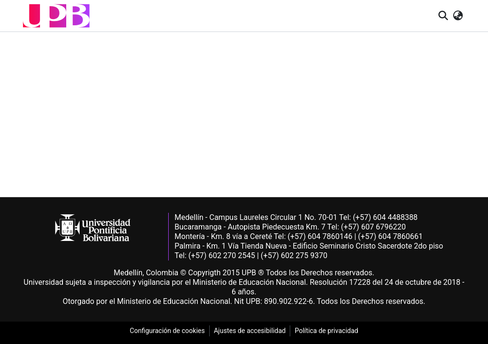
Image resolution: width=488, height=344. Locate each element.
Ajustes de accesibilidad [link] (250, 330)
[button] (56, 16)
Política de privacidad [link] (326, 330)
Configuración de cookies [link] (167, 330)
